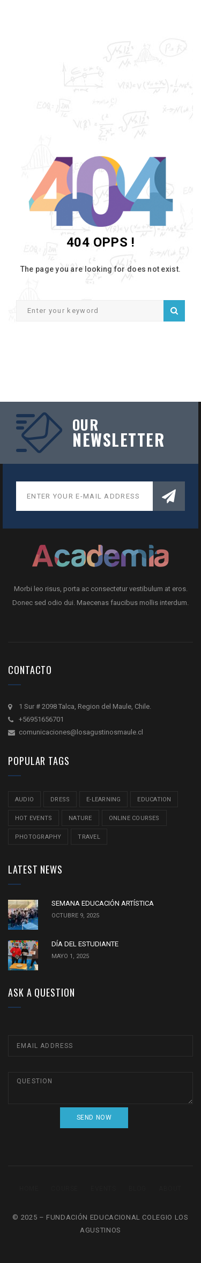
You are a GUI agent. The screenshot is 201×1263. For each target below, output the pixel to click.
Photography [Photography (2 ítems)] (38, 836)
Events (103, 1188)
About (170, 1188)
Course (64, 1188)
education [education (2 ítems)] (154, 799)
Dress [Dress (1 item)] (60, 799)
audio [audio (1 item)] (24, 799)
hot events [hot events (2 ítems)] (33, 818)
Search (174, 311)
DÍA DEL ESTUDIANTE (84, 944)
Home (29, 1188)
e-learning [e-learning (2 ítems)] (103, 799)
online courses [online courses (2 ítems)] (134, 818)
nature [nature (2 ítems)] (80, 818)
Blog (137, 1188)
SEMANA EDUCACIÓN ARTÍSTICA (102, 903)
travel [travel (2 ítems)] (89, 836)
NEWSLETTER (116, 440)
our (85, 425)
